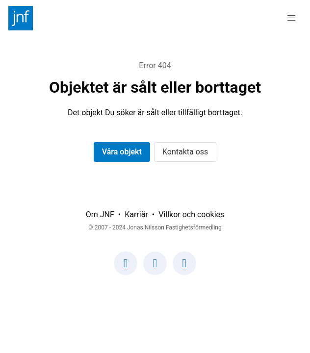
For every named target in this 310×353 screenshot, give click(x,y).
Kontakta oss (185, 151)
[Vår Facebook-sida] (125, 269)
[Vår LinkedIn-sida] (184, 269)
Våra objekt (122, 151)
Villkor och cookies (191, 214)
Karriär (136, 214)
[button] (291, 18)
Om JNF (100, 214)
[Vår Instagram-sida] (155, 269)
